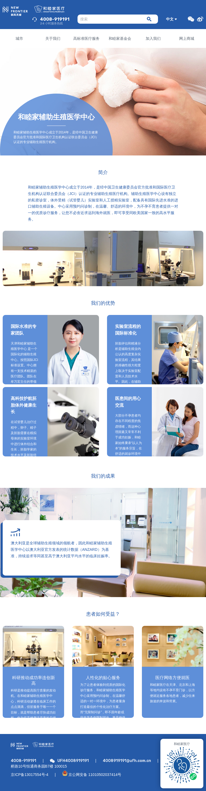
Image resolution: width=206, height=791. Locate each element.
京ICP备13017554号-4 (29, 774)
